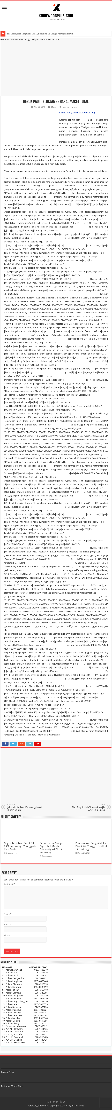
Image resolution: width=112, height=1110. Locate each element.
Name (7, 914)
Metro (14, 39)
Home (5, 39)
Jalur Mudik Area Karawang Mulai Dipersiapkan (24, 807)
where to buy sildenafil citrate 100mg (77, 112)
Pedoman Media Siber (12, 1086)
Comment (9, 884)
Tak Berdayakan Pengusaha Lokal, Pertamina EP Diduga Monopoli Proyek (40, 33)
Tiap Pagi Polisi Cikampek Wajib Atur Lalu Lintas (87, 807)
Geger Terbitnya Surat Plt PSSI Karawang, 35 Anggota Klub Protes (20, 846)
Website (8, 935)
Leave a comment (70, 107)
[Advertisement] (56, 69)
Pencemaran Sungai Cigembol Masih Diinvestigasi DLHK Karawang (51, 848)
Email (7, 924)
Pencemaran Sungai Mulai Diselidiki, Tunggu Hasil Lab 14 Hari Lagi (91, 846)
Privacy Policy (7, 1072)
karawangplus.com (37, 1105)
